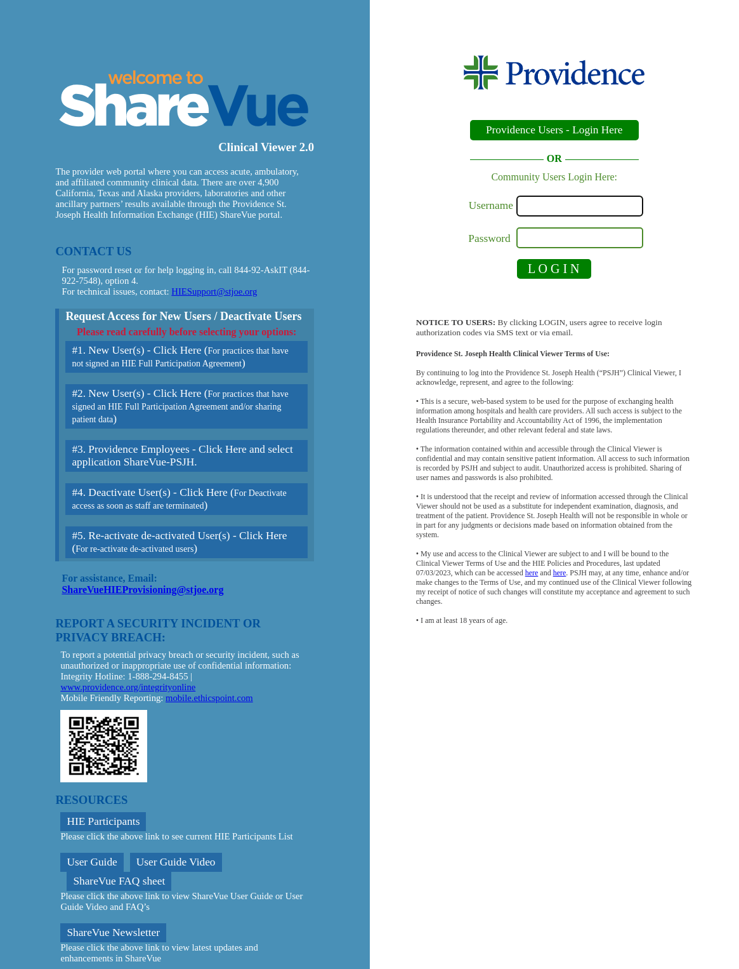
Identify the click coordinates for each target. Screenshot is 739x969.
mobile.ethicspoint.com (209, 698)
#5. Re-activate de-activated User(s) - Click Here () (179, 542)
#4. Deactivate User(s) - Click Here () (179, 498)
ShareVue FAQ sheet (119, 881)
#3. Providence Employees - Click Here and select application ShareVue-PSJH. (182, 455)
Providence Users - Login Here (554, 130)
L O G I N (553, 269)
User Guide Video (176, 862)
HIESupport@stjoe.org (214, 291)
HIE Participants (103, 821)
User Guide (92, 862)
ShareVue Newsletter (113, 932)
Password (490, 238)
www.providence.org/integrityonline (127, 687)
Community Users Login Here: (554, 176)
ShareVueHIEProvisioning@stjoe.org (142, 589)
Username (491, 205)
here (532, 572)
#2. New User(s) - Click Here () (180, 406)
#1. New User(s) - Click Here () (180, 356)
